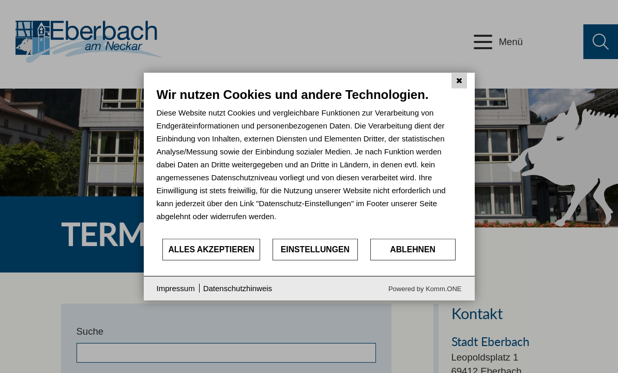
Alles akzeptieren (211, 249)
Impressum (176, 288)
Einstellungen (315, 249)
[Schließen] (459, 81)
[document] (309, 162)
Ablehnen (412, 249)
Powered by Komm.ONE (425, 288)
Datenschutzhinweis (237, 288)
